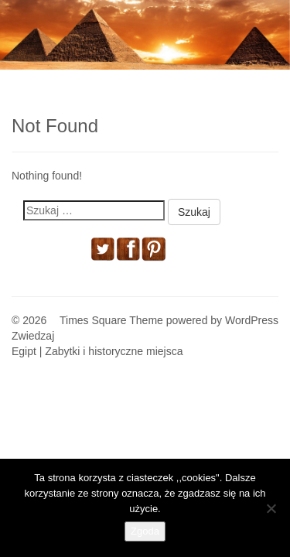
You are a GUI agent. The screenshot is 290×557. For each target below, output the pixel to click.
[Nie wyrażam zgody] (270, 508)
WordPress (251, 320)
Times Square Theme (111, 320)
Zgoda (145, 531)
